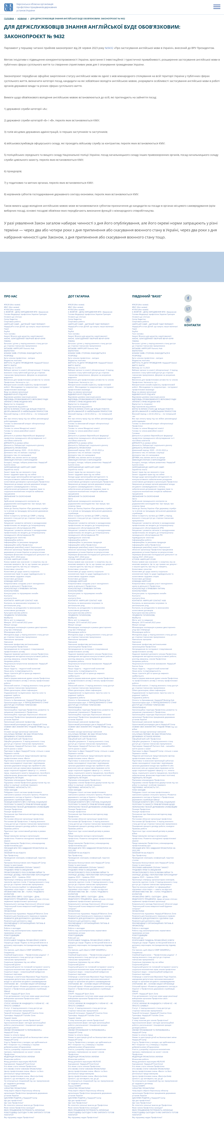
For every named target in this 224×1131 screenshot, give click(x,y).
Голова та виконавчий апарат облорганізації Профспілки (24, 424)
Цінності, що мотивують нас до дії (19, 1078)
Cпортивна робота (12, 321)
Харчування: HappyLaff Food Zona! (19, 1064)
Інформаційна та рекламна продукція (21, 542)
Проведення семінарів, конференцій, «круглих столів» (25, 858)
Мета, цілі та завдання (14, 620)
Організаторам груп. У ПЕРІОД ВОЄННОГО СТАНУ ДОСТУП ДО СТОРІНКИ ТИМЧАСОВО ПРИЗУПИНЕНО (26, 705)
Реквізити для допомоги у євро (18, 921)
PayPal (7, 331)
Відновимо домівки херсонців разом (20, 397)
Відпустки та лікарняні (14, 404)
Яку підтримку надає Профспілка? (19, 1117)
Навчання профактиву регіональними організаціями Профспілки (21, 645)
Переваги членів (11, 753)
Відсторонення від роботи (16, 406)
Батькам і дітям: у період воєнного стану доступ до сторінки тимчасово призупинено (26, 344)
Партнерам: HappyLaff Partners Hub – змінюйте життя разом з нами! (25, 747)
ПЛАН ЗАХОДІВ (10, 790)
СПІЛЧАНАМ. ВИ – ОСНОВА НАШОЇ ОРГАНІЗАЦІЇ (25, 983)
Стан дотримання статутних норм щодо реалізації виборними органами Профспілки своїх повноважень (26, 998)
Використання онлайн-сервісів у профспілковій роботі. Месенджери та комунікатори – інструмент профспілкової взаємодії (27, 387)
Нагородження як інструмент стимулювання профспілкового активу (24, 650)
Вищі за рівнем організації (16, 392)
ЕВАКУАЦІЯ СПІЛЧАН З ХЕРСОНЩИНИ (20, 459)
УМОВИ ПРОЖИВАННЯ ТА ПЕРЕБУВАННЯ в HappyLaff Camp (23, 1031)
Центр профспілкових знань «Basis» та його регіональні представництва (23, 1072)
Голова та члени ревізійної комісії (19, 430)
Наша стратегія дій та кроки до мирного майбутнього (22, 674)
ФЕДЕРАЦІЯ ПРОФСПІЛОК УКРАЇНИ (19, 1056)
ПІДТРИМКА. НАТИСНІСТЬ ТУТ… (18, 787)
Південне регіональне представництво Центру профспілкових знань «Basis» (25, 756)
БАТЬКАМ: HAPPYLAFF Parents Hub (19, 348)
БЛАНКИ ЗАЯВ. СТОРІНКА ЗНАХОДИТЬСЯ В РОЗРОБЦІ (23, 354)
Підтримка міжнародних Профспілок (20, 780)
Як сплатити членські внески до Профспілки (24, 1105)
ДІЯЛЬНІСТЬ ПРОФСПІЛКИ (15, 447)
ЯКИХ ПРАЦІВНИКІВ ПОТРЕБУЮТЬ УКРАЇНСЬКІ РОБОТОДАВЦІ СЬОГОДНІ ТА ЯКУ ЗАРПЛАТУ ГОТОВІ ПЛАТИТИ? (27, 1112)
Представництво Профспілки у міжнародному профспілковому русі (24, 844)
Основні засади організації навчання (21, 731)
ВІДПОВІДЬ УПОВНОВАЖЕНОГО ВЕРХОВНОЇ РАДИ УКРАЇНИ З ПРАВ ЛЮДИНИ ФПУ (26, 400)
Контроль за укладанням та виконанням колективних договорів (22, 608)
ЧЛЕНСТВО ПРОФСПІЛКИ (15, 1088)
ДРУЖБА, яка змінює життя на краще (20, 457)
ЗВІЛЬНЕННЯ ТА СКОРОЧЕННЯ (17, 496)
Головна (9, 18)
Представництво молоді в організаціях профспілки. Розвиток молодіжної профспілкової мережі (26, 838)
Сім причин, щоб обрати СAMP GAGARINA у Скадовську (23, 951)
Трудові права (10, 1018)
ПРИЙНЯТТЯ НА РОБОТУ (15, 852)
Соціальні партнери (13, 974)
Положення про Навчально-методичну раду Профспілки (24, 815)
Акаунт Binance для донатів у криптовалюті (23, 336)
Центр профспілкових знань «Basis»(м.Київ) (23, 1076)
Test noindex (9, 333)
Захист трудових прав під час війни (20, 474)
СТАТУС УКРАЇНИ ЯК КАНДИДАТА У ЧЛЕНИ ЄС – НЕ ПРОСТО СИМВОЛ (26, 1004)
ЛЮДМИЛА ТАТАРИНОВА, (15, 615)
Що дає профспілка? (13, 1100)
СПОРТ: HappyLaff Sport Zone (17, 993)
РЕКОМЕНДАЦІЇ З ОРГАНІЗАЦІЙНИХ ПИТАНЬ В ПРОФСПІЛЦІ (24, 924)
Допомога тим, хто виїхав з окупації (20, 452)
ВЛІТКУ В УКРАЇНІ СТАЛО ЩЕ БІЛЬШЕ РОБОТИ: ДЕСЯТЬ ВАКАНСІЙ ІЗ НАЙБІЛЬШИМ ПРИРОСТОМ (26, 410)
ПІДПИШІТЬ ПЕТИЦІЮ (14, 777)
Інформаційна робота (13, 540)
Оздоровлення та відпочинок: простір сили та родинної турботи (25, 693)
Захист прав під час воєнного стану (20, 472)
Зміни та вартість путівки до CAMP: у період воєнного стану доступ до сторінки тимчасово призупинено (25, 518)
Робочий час (9, 938)
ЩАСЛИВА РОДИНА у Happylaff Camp (20, 1098)
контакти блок (10, 598)
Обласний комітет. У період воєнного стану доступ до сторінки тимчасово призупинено (27, 686)
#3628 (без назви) (12, 304)
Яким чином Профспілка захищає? (19, 1107)
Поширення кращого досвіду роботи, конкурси (25, 826)
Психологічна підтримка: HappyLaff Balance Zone (26, 913)
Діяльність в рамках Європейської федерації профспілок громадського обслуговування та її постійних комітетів (25, 438)
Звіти (6, 498)
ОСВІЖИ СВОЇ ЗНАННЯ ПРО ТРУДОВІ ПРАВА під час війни (26, 727)
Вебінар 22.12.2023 (13, 367)
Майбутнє (8, 617)
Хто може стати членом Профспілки (20, 1066)
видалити (8, 377)
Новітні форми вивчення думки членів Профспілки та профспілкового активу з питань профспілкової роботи (27, 680)
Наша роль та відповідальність (18, 671)
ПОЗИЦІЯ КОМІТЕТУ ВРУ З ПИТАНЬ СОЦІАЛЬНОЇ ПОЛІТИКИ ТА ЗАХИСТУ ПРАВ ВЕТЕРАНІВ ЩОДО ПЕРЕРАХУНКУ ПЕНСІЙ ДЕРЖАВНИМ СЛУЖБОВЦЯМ (26, 804)
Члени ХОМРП (10, 1085)
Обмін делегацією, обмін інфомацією (20, 690)
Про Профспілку (11, 855)
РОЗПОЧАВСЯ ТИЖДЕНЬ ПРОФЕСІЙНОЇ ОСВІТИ (25, 940)
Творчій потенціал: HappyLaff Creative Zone (24, 1013)
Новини (22, 18)
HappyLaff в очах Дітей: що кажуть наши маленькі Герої (27, 327)
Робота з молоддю (12, 928)
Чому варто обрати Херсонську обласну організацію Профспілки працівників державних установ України (26, 1093)
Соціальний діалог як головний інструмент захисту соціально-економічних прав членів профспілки (27, 968)
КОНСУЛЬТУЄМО (11, 590)
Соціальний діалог (12, 964)
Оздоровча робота (12, 697)
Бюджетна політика (13, 360)
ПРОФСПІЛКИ (10, 911)
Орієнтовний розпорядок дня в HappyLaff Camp (25, 724)
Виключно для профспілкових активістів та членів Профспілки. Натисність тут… (27, 380)
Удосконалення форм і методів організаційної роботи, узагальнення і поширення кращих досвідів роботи (25, 1025)
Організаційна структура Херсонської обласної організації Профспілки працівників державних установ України (25, 717)
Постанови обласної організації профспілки (24, 819)
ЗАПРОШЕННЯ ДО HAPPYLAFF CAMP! (20, 467)
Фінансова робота (12, 1059)
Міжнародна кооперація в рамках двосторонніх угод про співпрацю (25, 628)
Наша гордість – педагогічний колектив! (22, 668)
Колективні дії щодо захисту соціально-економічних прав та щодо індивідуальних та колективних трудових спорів (24, 574)
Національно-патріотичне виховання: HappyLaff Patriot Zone (26, 664)
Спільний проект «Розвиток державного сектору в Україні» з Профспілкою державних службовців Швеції (26, 989)
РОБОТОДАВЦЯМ (11, 935)
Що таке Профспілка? (13, 1102)
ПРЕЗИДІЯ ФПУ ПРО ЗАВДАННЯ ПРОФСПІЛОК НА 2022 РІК (25, 849)
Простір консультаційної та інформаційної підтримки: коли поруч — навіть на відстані (24, 888)
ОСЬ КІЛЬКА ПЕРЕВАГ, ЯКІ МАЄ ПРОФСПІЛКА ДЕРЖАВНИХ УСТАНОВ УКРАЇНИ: (23, 735)
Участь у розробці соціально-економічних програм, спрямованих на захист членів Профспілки (23, 1051)
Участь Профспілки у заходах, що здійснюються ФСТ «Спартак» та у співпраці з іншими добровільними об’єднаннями (25, 1044)
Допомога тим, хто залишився (17, 455)
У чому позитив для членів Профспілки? (22, 1020)
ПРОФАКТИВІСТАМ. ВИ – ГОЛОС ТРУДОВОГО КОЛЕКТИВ (24, 892)
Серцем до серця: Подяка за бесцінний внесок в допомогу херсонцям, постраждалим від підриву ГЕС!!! (26, 945)
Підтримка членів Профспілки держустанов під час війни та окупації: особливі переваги (27, 783)
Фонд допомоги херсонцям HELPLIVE (20, 1061)
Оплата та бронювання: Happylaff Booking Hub (25, 700)
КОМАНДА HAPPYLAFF (13, 581)
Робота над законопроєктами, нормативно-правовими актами (23, 931)
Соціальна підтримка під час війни (20, 962)
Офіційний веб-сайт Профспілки (18, 738)
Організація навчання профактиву (19, 721)
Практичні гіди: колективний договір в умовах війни (25, 832)
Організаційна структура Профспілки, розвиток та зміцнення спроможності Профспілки (26, 710)
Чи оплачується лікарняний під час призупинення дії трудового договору (26, 1082)
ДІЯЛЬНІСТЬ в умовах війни (16, 443)
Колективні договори (13, 578)
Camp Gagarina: (11, 319)
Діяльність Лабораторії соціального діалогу (24, 445)
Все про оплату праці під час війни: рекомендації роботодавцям (26, 419)
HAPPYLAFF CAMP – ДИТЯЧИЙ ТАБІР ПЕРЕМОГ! (24, 324)
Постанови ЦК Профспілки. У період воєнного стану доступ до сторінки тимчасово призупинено (26, 822)
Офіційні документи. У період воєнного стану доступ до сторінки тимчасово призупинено (24, 742)
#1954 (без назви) (12, 309)
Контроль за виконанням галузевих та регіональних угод (21, 604)
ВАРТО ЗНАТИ (10, 365)
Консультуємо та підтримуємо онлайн (21, 593)
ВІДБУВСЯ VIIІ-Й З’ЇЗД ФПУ (15, 394)
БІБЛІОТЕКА (9, 350)
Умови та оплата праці (14, 1035)
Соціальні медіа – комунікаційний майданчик (24, 971)
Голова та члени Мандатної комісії (20, 428)
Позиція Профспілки (13, 809)
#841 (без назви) (11, 307)
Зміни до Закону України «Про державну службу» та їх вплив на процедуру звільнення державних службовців (26, 511)
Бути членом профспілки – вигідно (19, 358)
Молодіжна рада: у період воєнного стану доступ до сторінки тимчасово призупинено (26, 635)
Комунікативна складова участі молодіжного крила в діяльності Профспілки (24, 584)
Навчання (8, 642)
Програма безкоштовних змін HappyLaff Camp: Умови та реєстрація (25, 863)
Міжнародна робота (13, 632)
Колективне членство (14, 569)
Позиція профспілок (13, 811)
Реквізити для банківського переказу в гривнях (25, 916)
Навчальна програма (13, 639)
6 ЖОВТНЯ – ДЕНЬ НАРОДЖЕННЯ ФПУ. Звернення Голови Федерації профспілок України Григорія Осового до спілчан (26, 314)
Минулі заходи (10, 624)
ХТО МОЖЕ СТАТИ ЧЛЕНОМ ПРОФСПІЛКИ (23, 1069)
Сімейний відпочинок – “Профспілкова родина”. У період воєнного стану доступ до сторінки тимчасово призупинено (26, 957)
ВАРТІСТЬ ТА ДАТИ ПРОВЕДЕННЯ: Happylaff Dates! (26, 362)
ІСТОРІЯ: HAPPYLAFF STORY (16, 559)
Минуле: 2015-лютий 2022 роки (18, 622)
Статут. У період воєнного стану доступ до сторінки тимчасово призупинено (23, 1009)
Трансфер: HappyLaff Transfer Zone (20, 1015)
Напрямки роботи (12, 661)
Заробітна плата (11, 469)
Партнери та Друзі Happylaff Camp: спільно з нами (27, 751)
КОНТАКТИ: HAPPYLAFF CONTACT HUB (21, 600)
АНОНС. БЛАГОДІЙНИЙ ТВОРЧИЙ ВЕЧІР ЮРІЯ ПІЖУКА (24, 339)
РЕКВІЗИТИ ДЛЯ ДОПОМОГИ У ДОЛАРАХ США (24, 918)
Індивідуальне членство (15, 537)
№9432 (109, 48)
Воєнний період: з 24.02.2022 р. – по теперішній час (26, 415)
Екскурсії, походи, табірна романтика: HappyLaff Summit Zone (25, 463)
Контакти (8, 595)
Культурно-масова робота (15, 612)
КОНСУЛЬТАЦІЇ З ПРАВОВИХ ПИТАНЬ (20, 588)
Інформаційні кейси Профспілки (18, 545)
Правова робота (11, 828)
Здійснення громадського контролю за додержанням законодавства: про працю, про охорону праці (25, 503)
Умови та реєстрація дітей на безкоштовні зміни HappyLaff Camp (26, 1038)
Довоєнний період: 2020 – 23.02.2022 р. (22, 450)
